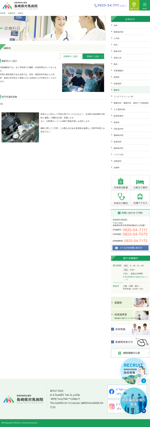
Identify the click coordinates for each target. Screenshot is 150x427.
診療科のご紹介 (70, 56)
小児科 (117, 38)
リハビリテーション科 (123, 96)
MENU (145, 6)
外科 (116, 45)
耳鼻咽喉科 (118, 71)
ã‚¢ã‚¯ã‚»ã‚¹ (134, 8)
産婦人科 (118, 58)
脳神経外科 (118, 148)
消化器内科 (118, 129)
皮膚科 (117, 167)
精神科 (117, 77)
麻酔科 (117, 90)
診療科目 (11, 13)
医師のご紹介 (93, 56)
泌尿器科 (118, 161)
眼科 (116, 64)
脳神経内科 (118, 135)
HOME (2, 13)
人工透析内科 (119, 109)
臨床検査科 (118, 116)
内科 (116, 25)
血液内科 (118, 142)
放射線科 (118, 83)
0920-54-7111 (65, 403)
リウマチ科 (118, 154)
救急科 (117, 122)
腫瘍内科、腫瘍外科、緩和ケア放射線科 (131, 103)
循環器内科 (118, 32)
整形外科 (118, 51)
